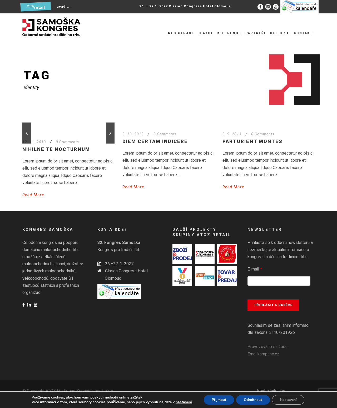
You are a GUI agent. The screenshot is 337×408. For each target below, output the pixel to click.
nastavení (183, 402)
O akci (205, 33)
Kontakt (303, 33)
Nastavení (288, 399)
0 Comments (67, 142)
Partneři (255, 33)
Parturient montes (252, 141)
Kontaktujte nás (271, 390)
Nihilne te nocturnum (56, 149)
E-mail (254, 269)
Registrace (181, 33)
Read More (33, 195)
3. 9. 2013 (231, 134)
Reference (229, 33)
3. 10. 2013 (133, 134)
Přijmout (218, 399)
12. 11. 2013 (34, 142)
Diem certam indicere (155, 141)
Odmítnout (253, 399)
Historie (280, 33)
